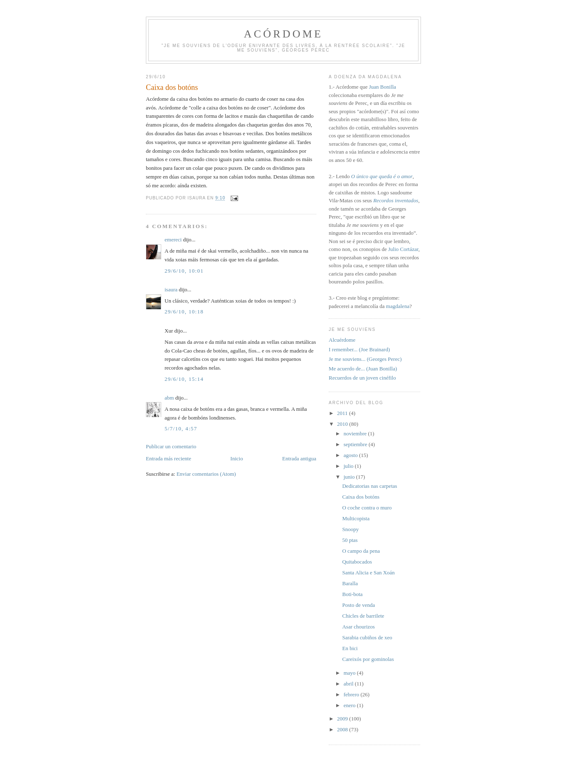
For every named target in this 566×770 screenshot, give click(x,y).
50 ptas (349, 540)
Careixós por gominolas (368, 659)
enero (350, 705)
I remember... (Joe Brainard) (359, 349)
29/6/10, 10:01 (184, 271)
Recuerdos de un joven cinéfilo (362, 378)
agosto (351, 455)
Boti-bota (352, 594)
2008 (343, 729)
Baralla (350, 583)
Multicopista (355, 518)
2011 (343, 413)
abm (169, 398)
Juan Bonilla (382, 87)
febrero (352, 694)
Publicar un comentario (171, 446)
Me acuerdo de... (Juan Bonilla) (363, 368)
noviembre (356, 433)
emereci (173, 239)
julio (349, 466)
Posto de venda (358, 605)
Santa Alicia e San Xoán (368, 572)
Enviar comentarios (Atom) (206, 474)
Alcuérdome (342, 340)
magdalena (397, 306)
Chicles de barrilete (363, 616)
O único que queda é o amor (382, 176)
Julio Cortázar (403, 249)
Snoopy (350, 529)
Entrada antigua (299, 458)
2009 (343, 718)
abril (349, 684)
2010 (343, 424)
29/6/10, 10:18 (184, 311)
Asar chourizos (358, 626)
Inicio (236, 458)
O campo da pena (361, 551)
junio (350, 477)
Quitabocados (357, 562)
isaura (171, 289)
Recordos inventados (395, 200)
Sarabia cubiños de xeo (367, 637)
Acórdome (283, 34)
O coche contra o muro (366, 507)
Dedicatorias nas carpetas (369, 486)
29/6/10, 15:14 (184, 379)
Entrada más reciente (168, 458)
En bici (349, 648)
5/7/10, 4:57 (181, 428)
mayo (350, 673)
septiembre (356, 444)
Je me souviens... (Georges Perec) (365, 359)
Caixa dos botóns (360, 497)
